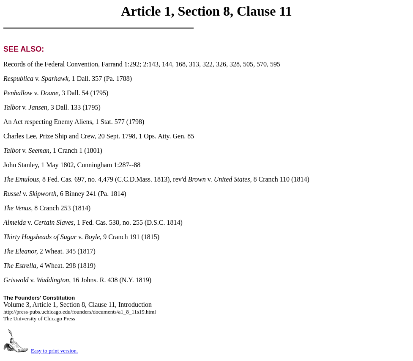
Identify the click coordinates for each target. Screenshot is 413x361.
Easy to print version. (54, 350)
